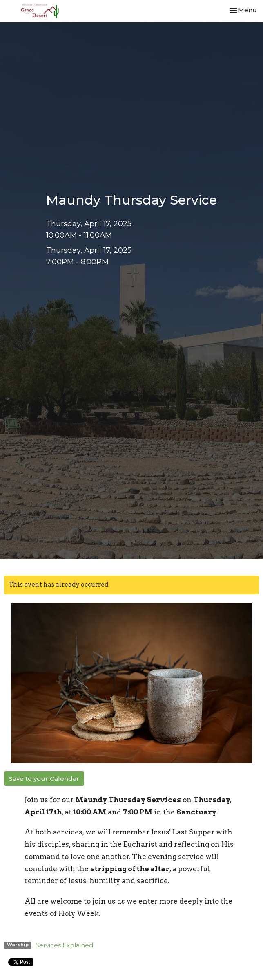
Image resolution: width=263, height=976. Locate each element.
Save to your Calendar (44, 779)
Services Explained (64, 945)
